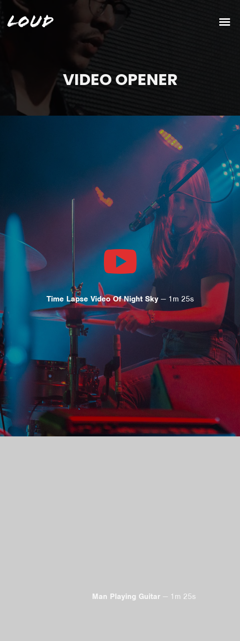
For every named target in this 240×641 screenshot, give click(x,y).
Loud (30, 21)
